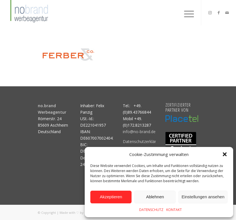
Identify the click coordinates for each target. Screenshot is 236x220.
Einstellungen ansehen (203, 196)
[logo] (28, 12)
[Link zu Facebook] (218, 12)
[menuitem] (186, 12)
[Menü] (186, 12)
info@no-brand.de (139, 131)
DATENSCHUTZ (151, 209)
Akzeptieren (111, 196)
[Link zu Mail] (227, 12)
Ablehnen (155, 196)
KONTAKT (174, 209)
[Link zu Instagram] (210, 12)
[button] (225, 154)
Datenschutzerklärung (143, 141)
